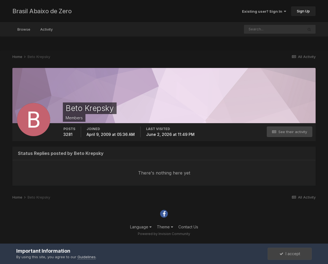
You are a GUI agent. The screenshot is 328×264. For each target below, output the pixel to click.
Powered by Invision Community (164, 234)
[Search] (273, 29)
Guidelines (86, 257)
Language (141, 227)
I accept (289, 253)
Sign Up (303, 11)
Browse (23, 29)
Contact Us (188, 227)
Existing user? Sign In (264, 11)
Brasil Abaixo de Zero (42, 11)
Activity (46, 29)
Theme (165, 227)
